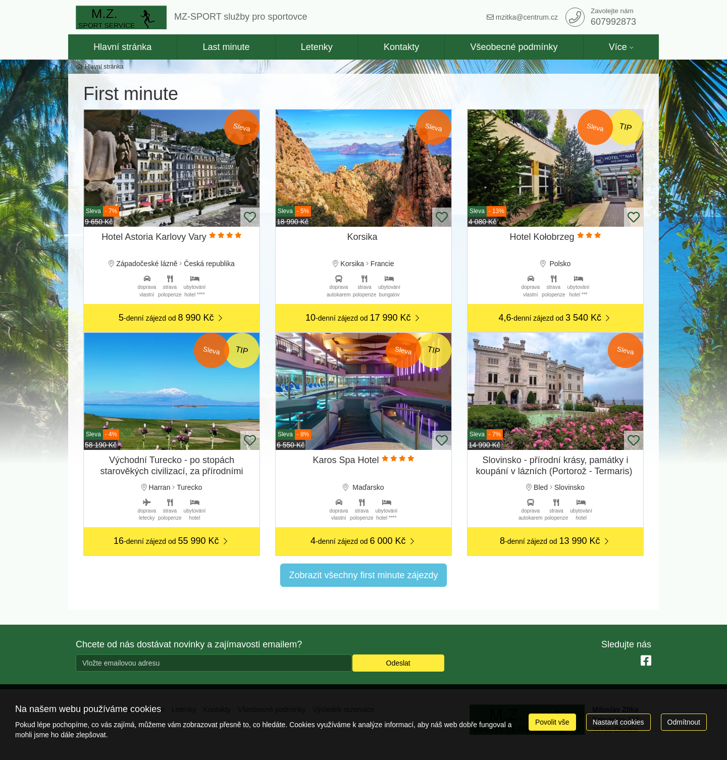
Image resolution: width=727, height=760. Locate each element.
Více (618, 47)
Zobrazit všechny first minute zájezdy (363, 575)
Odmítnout (683, 722)
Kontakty (401, 47)
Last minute (225, 47)
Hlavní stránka (122, 47)
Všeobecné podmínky (513, 47)
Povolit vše (552, 722)
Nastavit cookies (618, 722)
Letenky (317, 47)
